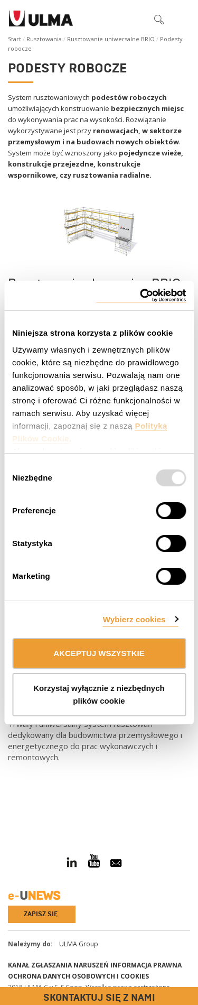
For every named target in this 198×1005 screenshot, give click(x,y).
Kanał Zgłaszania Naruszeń (58, 965)
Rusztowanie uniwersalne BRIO (111, 39)
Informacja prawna (146, 965)
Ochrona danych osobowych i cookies (78, 976)
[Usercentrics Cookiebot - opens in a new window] (141, 296)
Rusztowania (44, 39)
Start (14, 39)
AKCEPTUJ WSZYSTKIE (99, 653)
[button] (136, 19)
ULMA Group (78, 943)
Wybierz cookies (134, 619)
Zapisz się (41, 914)
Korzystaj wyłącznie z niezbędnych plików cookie (98, 694)
